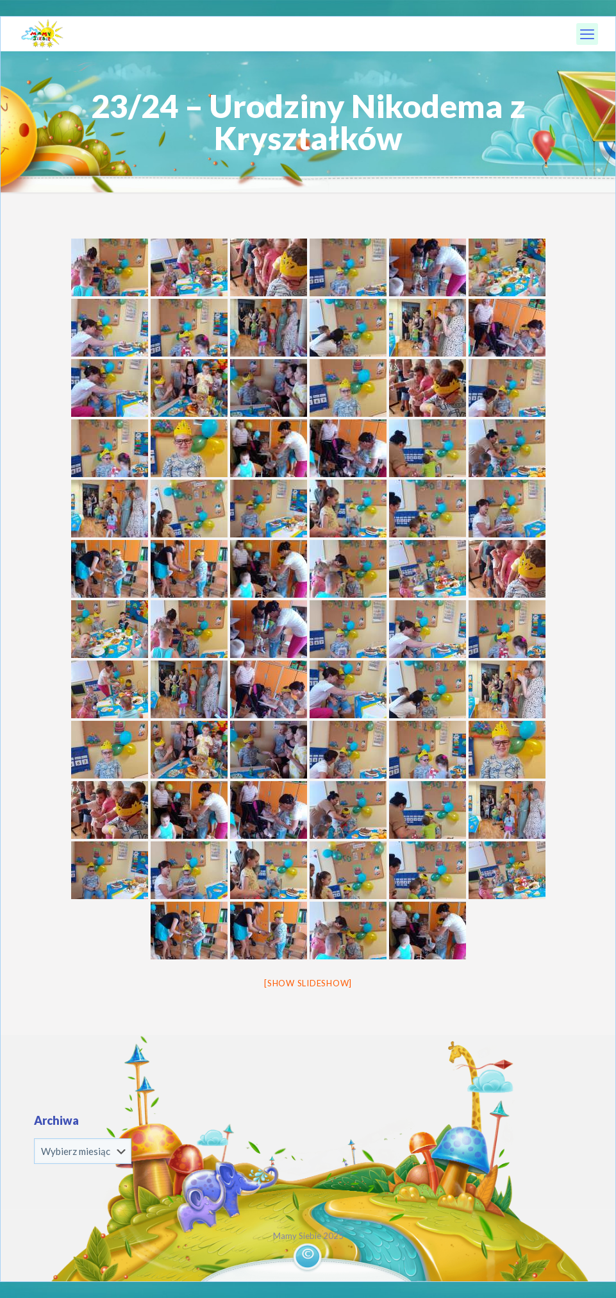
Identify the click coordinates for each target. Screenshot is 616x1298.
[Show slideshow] (308, 983)
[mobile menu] (587, 34)
